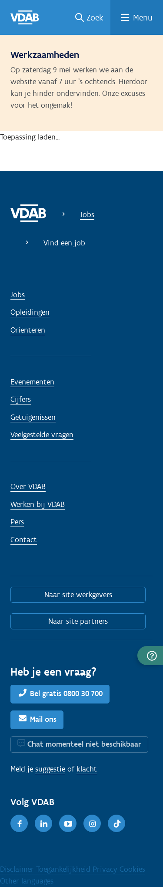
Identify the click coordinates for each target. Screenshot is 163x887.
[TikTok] (116, 823)
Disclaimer (18, 869)
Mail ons (43, 719)
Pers (17, 522)
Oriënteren (27, 330)
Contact (23, 539)
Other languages (26, 881)
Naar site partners (78, 621)
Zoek (94, 17)
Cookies (132, 869)
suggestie (50, 769)
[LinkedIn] (43, 823)
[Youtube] (68, 823)
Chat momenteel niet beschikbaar (84, 744)
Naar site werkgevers (78, 594)
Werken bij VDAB (37, 504)
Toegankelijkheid (64, 869)
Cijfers (20, 399)
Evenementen (32, 382)
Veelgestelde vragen (41, 434)
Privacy (106, 869)
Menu (143, 17)
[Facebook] (19, 823)
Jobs (87, 214)
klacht (87, 769)
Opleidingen (30, 312)
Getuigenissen (33, 417)
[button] (150, 655)
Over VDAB (28, 486)
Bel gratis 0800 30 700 (66, 693)
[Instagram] (92, 823)
